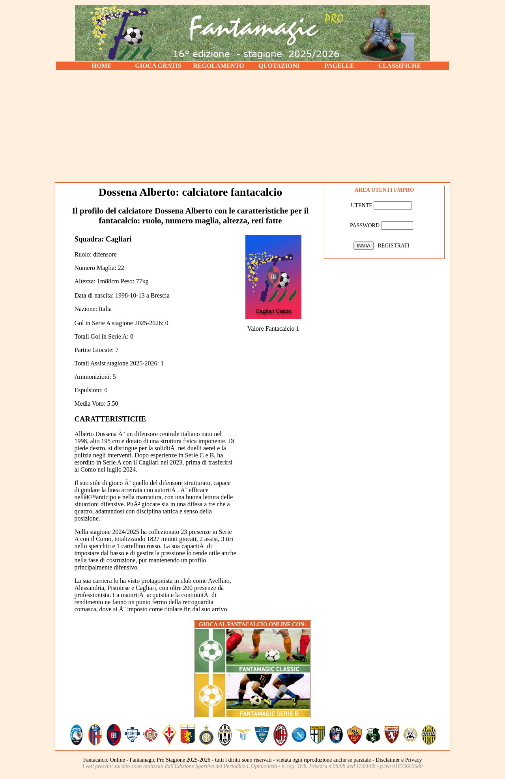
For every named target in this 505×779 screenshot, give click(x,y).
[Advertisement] (252, 126)
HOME (102, 65)
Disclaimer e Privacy (399, 760)
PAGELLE (339, 65)
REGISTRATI (393, 246)
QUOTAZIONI (279, 65)
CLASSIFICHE (399, 65)
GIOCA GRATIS (158, 65)
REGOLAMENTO (218, 65)
